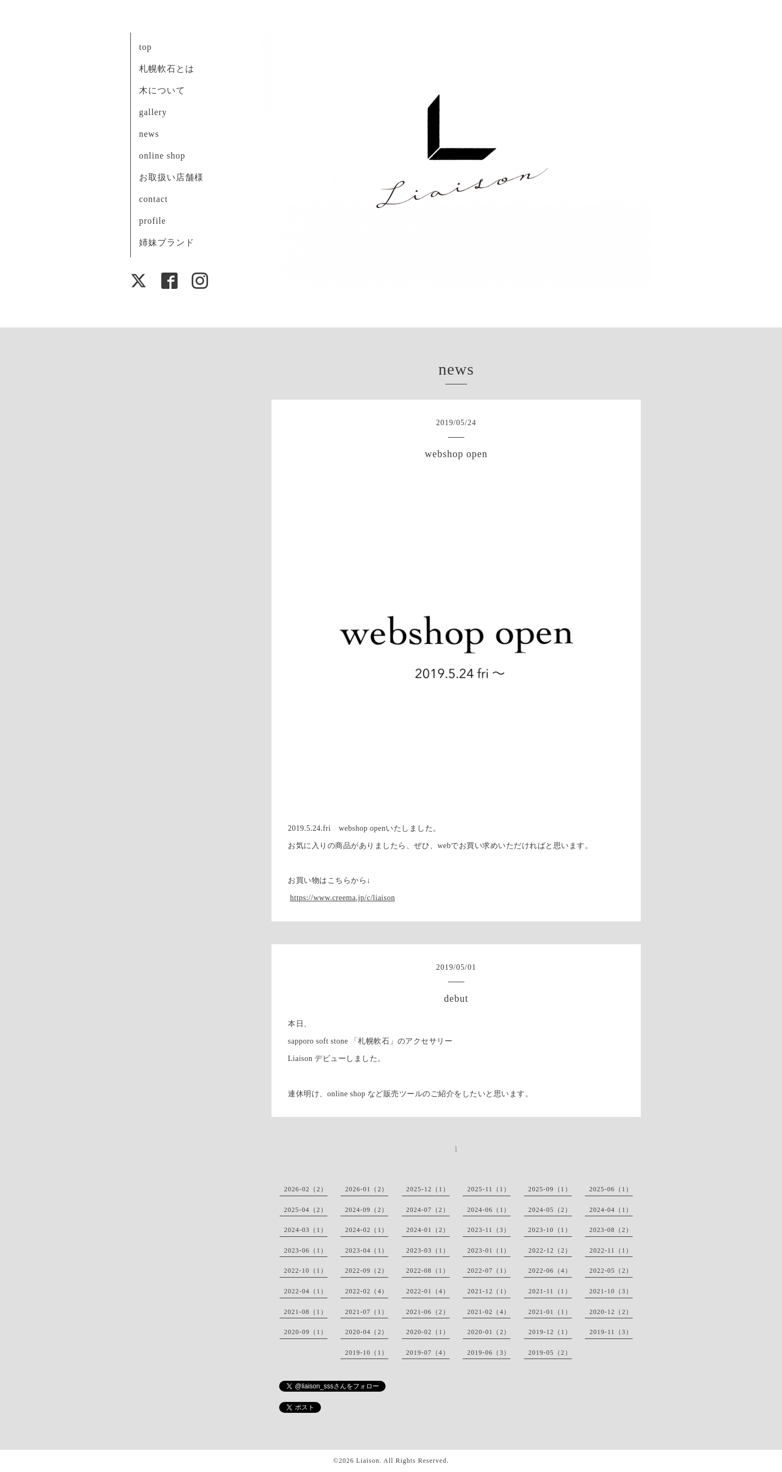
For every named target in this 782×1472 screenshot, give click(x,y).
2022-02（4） (366, 1291)
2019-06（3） (488, 1352)
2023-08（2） (611, 1230)
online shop (162, 155)
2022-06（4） (550, 1270)
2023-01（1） (488, 1250)
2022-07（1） (488, 1270)
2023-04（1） (366, 1250)
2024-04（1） (611, 1210)
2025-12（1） (428, 1189)
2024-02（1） (366, 1230)
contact (153, 199)
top (145, 47)
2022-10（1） (305, 1270)
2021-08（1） (305, 1312)
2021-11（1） (550, 1291)
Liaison (368, 1460)
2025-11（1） (488, 1189)
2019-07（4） (428, 1352)
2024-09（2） (366, 1210)
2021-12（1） (488, 1291)
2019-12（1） (550, 1332)
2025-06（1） (611, 1189)
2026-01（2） (366, 1189)
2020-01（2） (488, 1332)
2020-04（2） (366, 1332)
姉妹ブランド (166, 242)
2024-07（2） (428, 1210)
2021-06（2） (428, 1312)
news (149, 133)
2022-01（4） (428, 1291)
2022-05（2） (611, 1270)
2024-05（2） (550, 1210)
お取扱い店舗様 (171, 177)
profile (152, 220)
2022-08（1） (428, 1270)
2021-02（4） (488, 1312)
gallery (153, 112)
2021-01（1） (550, 1312)
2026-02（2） (305, 1189)
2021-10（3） (611, 1291)
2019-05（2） (550, 1352)
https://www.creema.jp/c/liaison (342, 898)
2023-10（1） (550, 1230)
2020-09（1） (305, 1332)
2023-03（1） (428, 1250)
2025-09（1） (550, 1189)
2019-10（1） (366, 1352)
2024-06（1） (488, 1210)
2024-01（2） (428, 1230)
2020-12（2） (611, 1312)
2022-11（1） (611, 1250)
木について (162, 90)
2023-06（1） (305, 1250)
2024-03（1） (305, 1230)
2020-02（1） (428, 1332)
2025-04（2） (305, 1210)
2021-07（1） (366, 1312)
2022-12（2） (550, 1250)
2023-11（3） (488, 1230)
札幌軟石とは (166, 68)
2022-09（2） (366, 1270)
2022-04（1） (305, 1291)
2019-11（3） (611, 1332)
